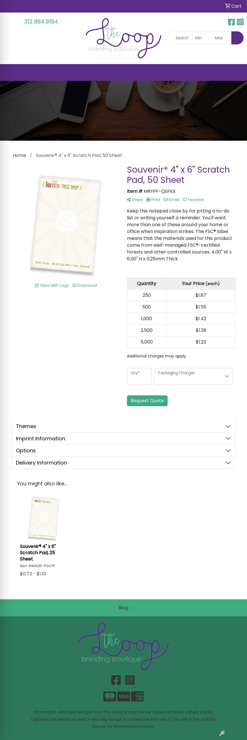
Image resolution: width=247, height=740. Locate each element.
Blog (123, 607)
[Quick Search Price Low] (202, 37)
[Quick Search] (180, 37)
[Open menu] (235, 72)
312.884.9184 (41, 22)
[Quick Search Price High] (222, 37)
